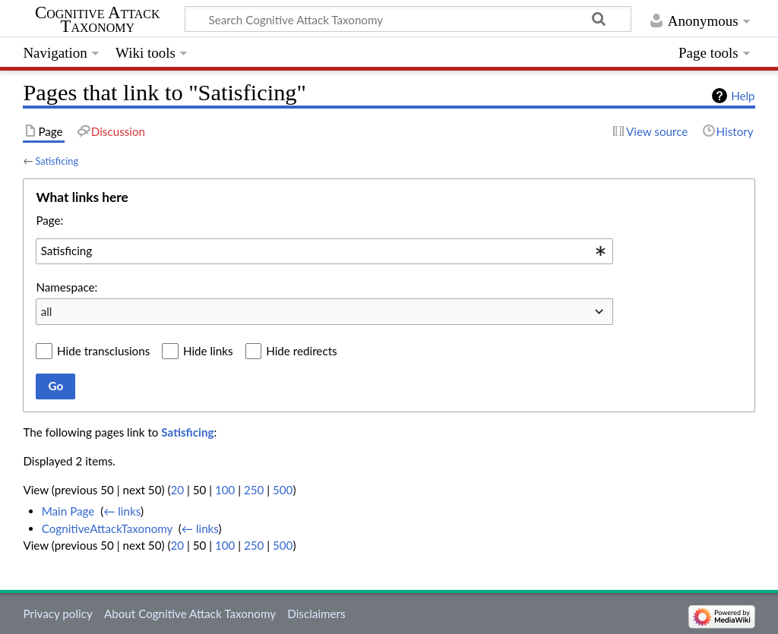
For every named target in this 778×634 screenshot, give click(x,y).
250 (254, 490)
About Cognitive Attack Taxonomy (190, 613)
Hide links (208, 351)
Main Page (68, 511)
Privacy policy (57, 613)
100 (225, 490)
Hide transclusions (103, 351)
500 (283, 490)
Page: (49, 220)
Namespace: (66, 287)
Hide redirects (301, 351)
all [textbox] (46, 311)
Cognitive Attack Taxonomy (97, 19)
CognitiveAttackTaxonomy (107, 528)
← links (122, 511)
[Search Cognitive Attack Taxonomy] (408, 19)
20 (177, 490)
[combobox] (324, 251)
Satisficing (56, 161)
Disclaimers (316, 613)
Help (742, 96)
